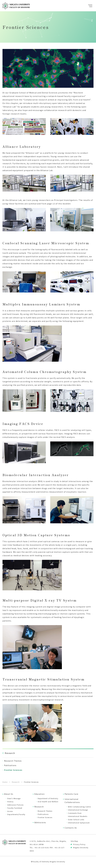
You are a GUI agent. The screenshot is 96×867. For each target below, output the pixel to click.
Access (10, 811)
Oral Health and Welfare (48, 801)
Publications (43, 814)
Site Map (74, 841)
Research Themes (45, 811)
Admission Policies (15, 805)
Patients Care (71, 794)
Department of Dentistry (48, 798)
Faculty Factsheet (14, 808)
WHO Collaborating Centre (79, 807)
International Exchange (78, 810)
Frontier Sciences (45, 817)
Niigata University (80, 847)
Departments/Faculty (16, 814)
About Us (8, 794)
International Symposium (79, 823)
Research (39, 806)
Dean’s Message (13, 798)
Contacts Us (71, 827)
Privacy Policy (79, 844)
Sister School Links (76, 819)
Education (39, 794)
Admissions (40, 822)
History (10, 801)
